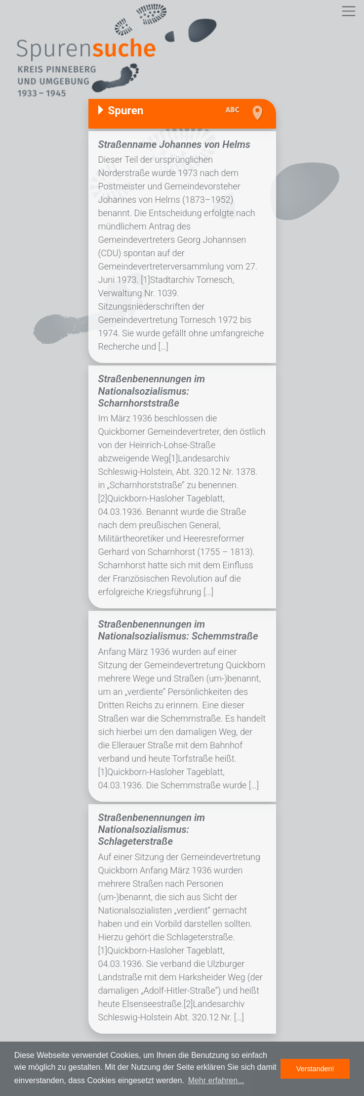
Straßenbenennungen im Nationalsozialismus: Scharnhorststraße (151, 391)
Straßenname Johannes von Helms (174, 144)
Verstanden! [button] (315, 1069)
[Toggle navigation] (348, 11)
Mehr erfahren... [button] (216, 1080)
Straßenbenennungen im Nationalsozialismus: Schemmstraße (178, 630)
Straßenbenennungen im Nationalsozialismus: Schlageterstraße (151, 830)
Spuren (126, 110)
